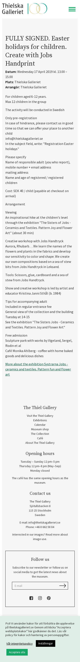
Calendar (40, 425)
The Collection (40, 434)
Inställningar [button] (45, 643)
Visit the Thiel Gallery (40, 416)
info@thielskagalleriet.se (44, 522)
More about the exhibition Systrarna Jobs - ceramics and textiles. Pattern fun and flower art (38, 369)
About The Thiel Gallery (40, 443)
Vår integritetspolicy (19, 643)
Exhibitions (40, 420)
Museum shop (40, 429)
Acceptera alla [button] (17, 652)
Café (40, 438)
